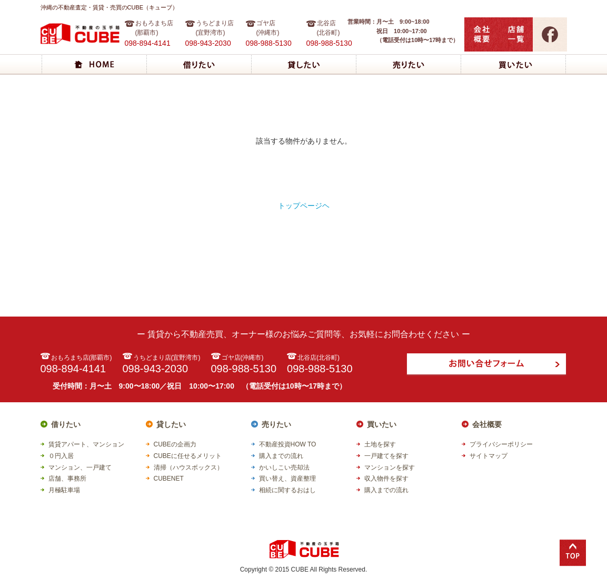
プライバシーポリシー (501, 444)
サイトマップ (489, 456)
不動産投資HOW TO (287, 444)
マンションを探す (389, 467)
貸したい (171, 424)
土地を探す (380, 444)
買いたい (381, 424)
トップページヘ (304, 205)
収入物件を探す (386, 478)
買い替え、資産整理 (287, 478)
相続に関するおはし (287, 490)
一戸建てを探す (386, 456)
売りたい (276, 424)
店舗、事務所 (67, 478)
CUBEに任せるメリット (188, 456)
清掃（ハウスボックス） (188, 467)
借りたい (66, 424)
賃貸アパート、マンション (86, 444)
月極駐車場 (64, 490)
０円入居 (61, 456)
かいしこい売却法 (284, 467)
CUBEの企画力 (175, 444)
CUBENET (169, 478)
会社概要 (487, 424)
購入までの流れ (281, 456)
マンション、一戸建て (80, 467)
